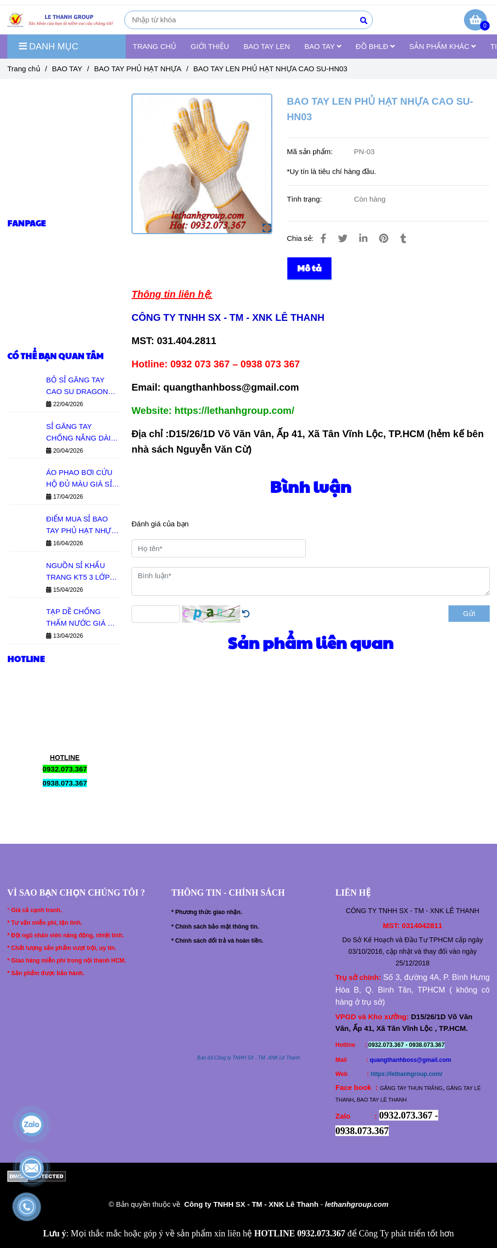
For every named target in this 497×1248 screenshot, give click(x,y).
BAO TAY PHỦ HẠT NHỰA (138, 68)
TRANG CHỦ (154, 46)
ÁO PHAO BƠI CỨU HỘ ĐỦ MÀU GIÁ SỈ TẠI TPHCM (79, 479)
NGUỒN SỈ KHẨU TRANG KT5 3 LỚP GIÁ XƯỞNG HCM (78, 572)
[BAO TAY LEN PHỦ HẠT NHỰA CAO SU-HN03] (62, 20)
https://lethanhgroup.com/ (406, 1074)
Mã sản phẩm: (311, 151)
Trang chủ (23, 68)
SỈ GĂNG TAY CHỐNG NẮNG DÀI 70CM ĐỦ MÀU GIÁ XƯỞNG (78, 433)
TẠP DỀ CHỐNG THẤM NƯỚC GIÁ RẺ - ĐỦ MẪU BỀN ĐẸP (81, 618)
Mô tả (309, 268)
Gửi (469, 613)
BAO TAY (322, 46)
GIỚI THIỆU (210, 46)
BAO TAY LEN (267, 46)
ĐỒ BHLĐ (375, 46)
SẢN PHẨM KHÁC (442, 46)
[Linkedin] (363, 238)
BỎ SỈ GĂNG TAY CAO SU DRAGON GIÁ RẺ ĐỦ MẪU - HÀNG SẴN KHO (77, 386)
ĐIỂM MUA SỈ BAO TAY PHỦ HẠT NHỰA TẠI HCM (81, 526)
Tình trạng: (305, 199)
